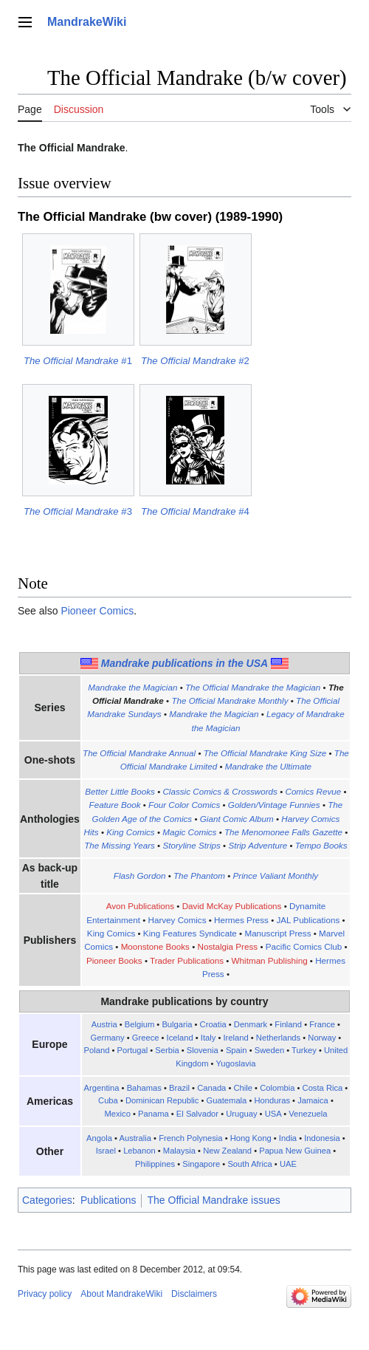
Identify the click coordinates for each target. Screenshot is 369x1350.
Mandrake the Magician (132, 687)
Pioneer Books (114, 960)
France (322, 1024)
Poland (97, 1050)
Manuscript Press (277, 933)
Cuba (108, 1100)
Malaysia (179, 1150)
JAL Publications (307, 920)
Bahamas (144, 1087)
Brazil (179, 1087)
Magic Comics (189, 832)
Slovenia (202, 1050)
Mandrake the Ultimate (268, 766)
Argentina (102, 1087)
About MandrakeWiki (121, 1294)
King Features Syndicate (190, 933)
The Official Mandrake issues (213, 1200)
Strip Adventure (257, 845)
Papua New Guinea (295, 1150)
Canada (211, 1087)
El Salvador (197, 1113)
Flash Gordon (140, 875)
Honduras (272, 1100)
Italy (208, 1037)
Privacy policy (45, 1294)
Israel (106, 1150)
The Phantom (199, 875)
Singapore (201, 1163)
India (288, 1138)
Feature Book (115, 804)
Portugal (132, 1050)
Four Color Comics (184, 804)
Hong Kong (251, 1138)
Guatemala (227, 1100)
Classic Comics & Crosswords (219, 791)
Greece (145, 1037)
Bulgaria (177, 1024)
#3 (78, 511)
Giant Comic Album (237, 818)
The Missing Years (119, 845)
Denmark (250, 1024)
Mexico (117, 1113)
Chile (243, 1087)
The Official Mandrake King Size (265, 753)
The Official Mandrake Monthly (229, 700)
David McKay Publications (232, 906)
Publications (108, 1200)
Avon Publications (140, 906)
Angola (99, 1138)
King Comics (130, 832)
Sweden (269, 1050)
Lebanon (139, 1150)
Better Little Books (120, 791)
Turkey (304, 1050)
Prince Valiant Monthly (276, 875)
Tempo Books (321, 845)
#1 (78, 360)
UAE (288, 1163)
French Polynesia (190, 1138)
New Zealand (227, 1150)
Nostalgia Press (228, 946)
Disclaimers (194, 1294)
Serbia (167, 1050)
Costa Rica (323, 1087)
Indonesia (322, 1138)
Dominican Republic (162, 1100)
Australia (135, 1138)
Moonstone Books (155, 946)
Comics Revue (313, 791)
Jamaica (312, 1100)
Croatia (213, 1024)
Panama (153, 1113)
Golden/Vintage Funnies (274, 804)
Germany (108, 1037)
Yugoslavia (235, 1063)
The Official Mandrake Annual (139, 753)
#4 (195, 511)
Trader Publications (187, 960)
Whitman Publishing (270, 960)
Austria (104, 1024)
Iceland (180, 1037)
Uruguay (241, 1113)
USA (273, 1113)
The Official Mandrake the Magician (252, 687)
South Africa (249, 1163)
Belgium (139, 1024)
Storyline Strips (191, 845)
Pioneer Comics (97, 611)
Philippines (155, 1163)
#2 (195, 360)
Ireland (235, 1037)
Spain (236, 1050)
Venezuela (308, 1113)
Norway (322, 1037)
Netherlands (278, 1037)
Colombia (277, 1087)
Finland (288, 1024)
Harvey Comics (177, 920)
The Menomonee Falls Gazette (283, 832)
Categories (47, 1200)
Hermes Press (241, 920)
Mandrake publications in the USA (184, 663)
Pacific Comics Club (304, 946)
